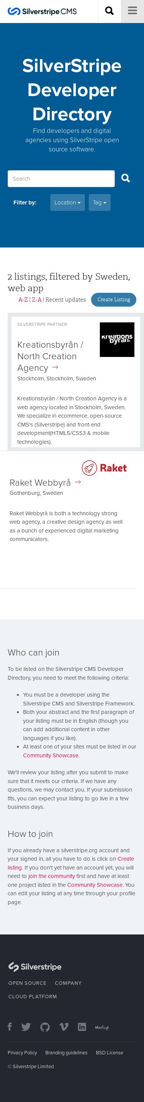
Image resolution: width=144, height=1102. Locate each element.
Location (68, 202)
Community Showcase (50, 755)
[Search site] (109, 11)
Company (68, 983)
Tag (99, 202)
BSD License (109, 1053)
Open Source (27, 983)
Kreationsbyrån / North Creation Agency (50, 356)
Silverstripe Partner (42, 324)
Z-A (36, 300)
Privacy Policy (22, 1053)
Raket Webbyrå (45, 482)
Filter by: (24, 202)
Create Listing (114, 299)
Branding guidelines (66, 1053)
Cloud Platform (32, 997)
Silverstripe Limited (33, 1067)
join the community (51, 876)
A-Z (23, 300)
